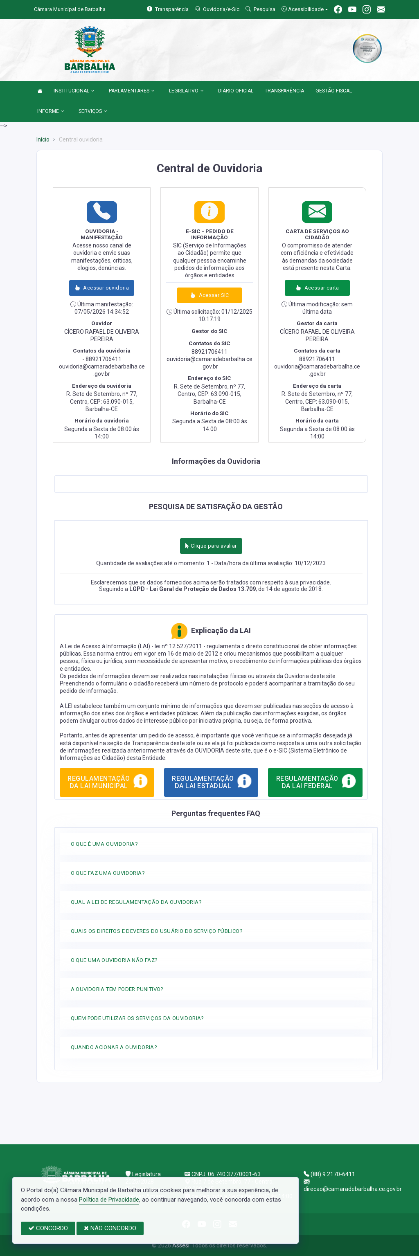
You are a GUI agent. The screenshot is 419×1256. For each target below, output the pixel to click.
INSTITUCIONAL (74, 91)
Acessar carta (317, 288)
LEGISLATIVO (186, 91)
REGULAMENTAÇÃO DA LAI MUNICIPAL (108, 781)
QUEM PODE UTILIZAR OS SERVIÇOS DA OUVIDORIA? (137, 1018)
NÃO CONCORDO (110, 1228)
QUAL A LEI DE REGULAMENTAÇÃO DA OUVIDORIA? (136, 902)
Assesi (180, 1245)
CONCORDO (48, 1228)
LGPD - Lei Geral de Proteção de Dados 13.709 (192, 589)
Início (43, 139)
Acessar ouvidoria (101, 288)
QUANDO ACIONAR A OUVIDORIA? (114, 1047)
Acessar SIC (209, 295)
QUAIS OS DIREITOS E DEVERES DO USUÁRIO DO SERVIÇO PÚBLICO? (157, 931)
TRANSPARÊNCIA (284, 91)
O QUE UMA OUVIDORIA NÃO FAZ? (114, 960)
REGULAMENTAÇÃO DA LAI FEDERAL (316, 781)
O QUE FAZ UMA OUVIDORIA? (108, 873)
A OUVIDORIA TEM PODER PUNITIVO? (117, 989)
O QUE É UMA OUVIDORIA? (104, 844)
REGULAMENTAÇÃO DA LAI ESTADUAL (212, 781)
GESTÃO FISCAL (333, 91)
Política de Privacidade (109, 1199)
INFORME (50, 111)
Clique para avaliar (211, 546)
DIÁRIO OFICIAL (235, 91)
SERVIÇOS (93, 111)
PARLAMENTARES (132, 91)
